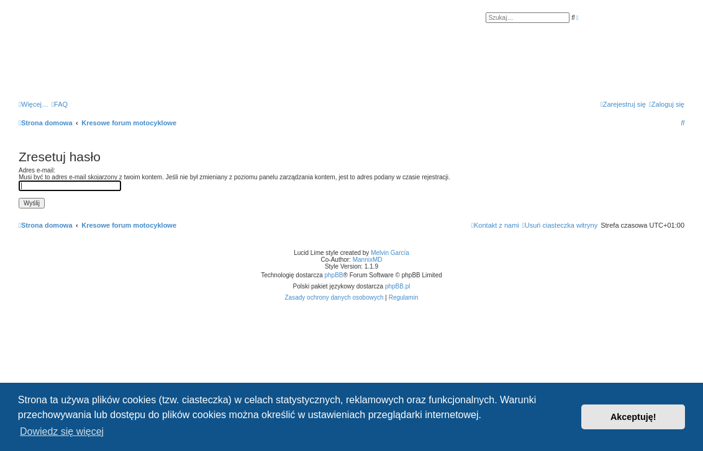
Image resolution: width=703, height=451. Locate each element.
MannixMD (368, 259)
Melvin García (390, 252)
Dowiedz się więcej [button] (62, 431)
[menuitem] (60, 104)
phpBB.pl (397, 286)
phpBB (334, 275)
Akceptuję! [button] (633, 417)
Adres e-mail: (37, 170)
